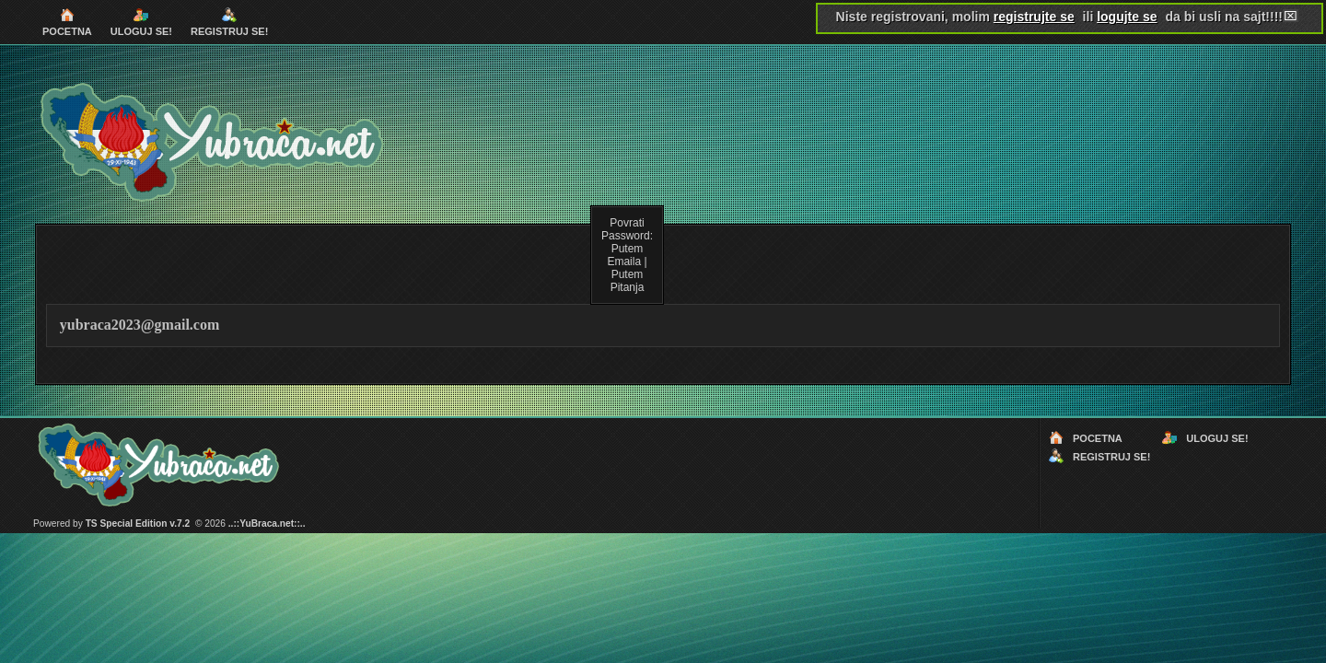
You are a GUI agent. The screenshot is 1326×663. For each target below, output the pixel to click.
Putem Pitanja (628, 281)
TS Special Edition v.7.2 (138, 523)
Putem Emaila (625, 255)
